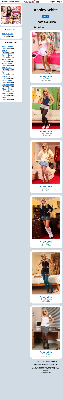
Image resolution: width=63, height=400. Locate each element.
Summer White (8, 85)
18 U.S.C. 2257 (40, 361)
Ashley (4, 51)
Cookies (37, 367)
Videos (11, 36)
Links (46, 364)
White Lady (6, 97)
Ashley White (7, 34)
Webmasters (38, 364)
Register (53, 2)
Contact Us (53, 364)
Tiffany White (7, 89)
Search (17, 2)
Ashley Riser (7, 68)
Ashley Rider (7, 63)
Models (11, 2)
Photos (5, 36)
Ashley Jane (7, 55)
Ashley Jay (6, 59)
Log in (59, 2)
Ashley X (5, 72)
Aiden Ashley (7, 46)
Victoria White (7, 93)
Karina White (7, 80)
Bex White (6, 76)
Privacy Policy (51, 361)
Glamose (4, 2)
